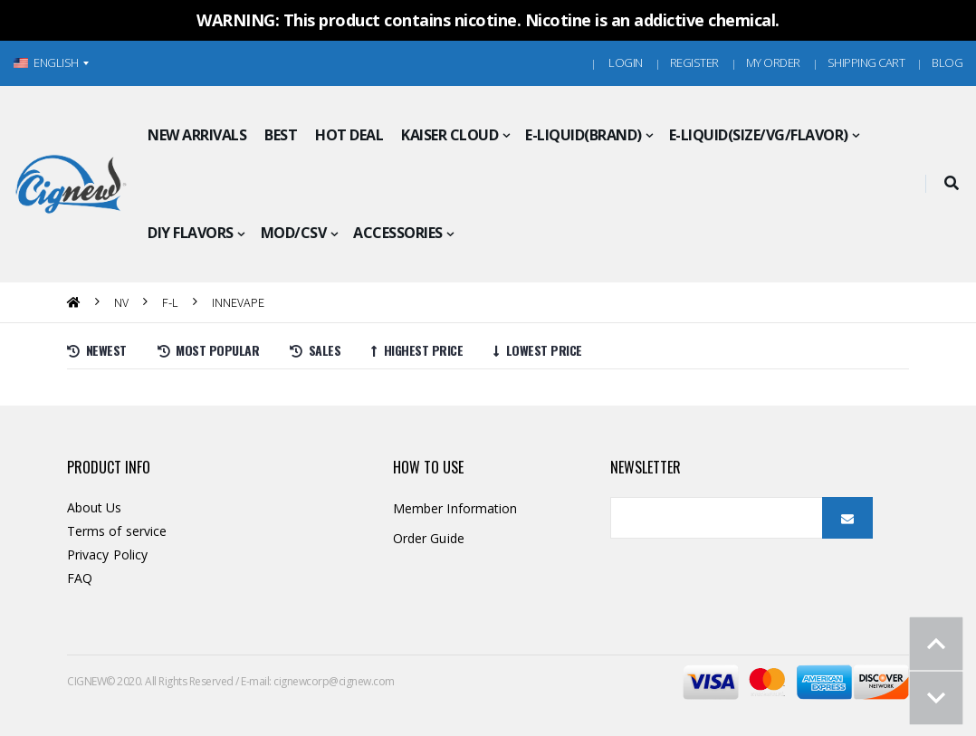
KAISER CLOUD (449, 135)
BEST (280, 135)
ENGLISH (46, 62)
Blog (947, 62)
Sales (315, 349)
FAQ (79, 578)
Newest (97, 349)
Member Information (455, 508)
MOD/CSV (294, 233)
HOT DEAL (349, 135)
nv (121, 302)
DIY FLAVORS (191, 233)
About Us (94, 507)
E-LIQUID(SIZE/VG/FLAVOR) (758, 135)
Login (625, 62)
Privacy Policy (107, 554)
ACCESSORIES (398, 233)
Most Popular (209, 349)
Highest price (417, 349)
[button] (951, 184)
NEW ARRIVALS (197, 135)
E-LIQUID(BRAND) (583, 135)
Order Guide (428, 538)
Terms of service (117, 531)
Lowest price (537, 349)
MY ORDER (773, 62)
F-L (170, 302)
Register (694, 62)
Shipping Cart (866, 62)
